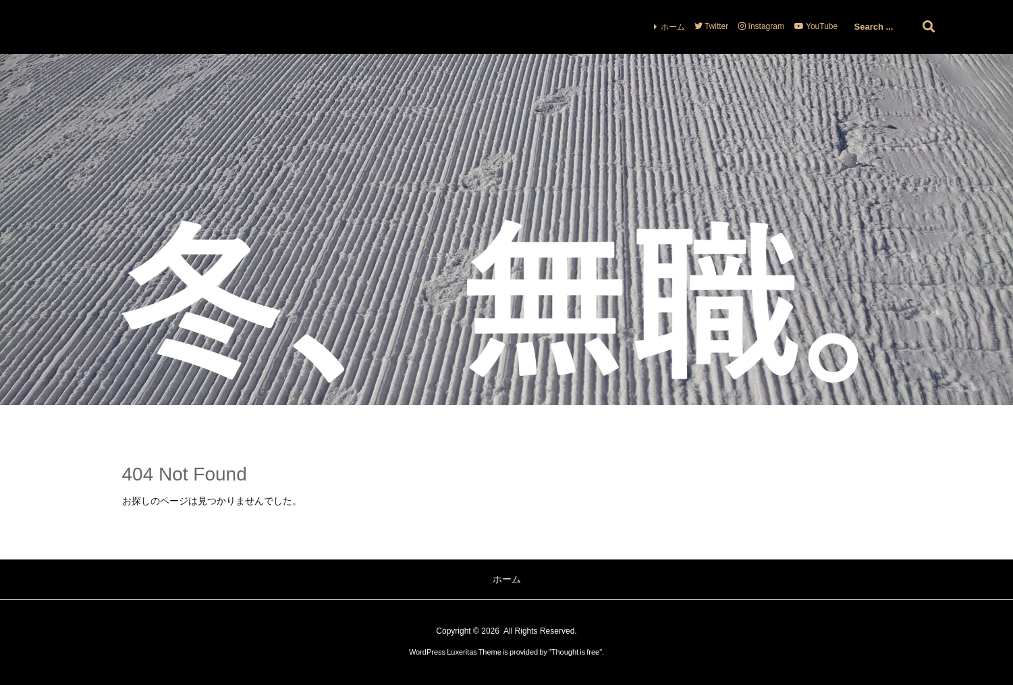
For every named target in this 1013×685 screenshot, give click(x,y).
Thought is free (575, 652)
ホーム (673, 27)
